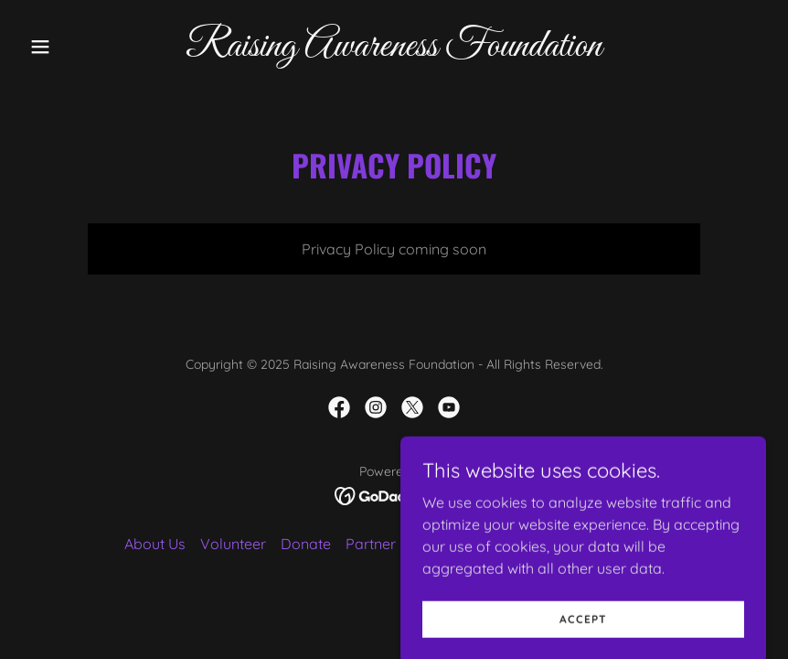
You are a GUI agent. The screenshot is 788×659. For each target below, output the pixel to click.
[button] (77, 46)
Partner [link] (371, 544)
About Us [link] (155, 544)
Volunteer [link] (233, 544)
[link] (394, 50)
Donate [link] (306, 544)
